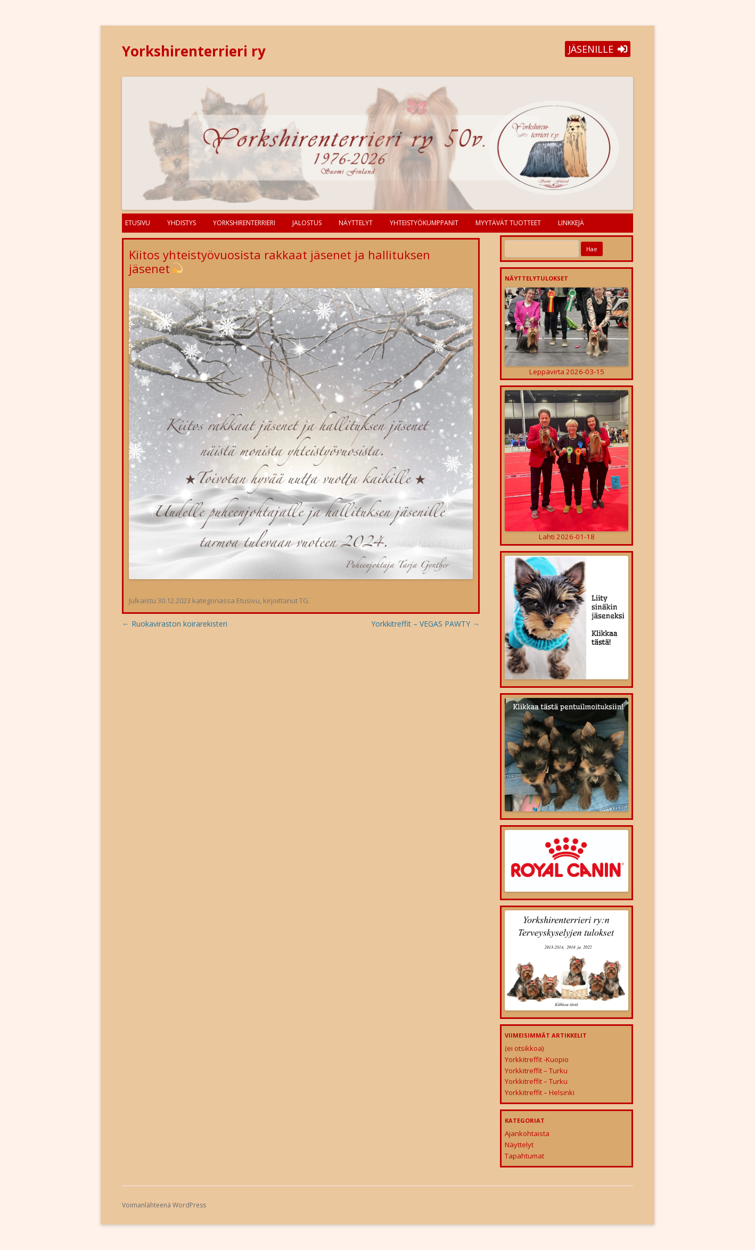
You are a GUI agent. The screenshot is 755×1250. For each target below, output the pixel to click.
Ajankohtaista (527, 1133)
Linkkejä (571, 222)
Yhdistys (181, 222)
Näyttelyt (356, 222)
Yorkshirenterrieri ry (194, 51)
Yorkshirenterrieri (244, 222)
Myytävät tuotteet (508, 222)
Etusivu (137, 222)
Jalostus (307, 222)
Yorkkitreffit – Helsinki (540, 1092)
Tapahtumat (524, 1156)
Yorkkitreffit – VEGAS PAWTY (425, 624)
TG (303, 600)
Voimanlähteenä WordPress (164, 1205)
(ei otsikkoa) (524, 1048)
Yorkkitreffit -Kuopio (537, 1059)
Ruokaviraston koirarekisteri (174, 624)
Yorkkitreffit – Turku (536, 1070)
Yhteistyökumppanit (424, 222)
